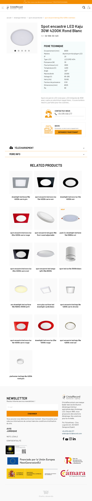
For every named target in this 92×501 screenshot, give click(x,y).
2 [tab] (18, 50)
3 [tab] (22, 50)
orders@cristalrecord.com (72, 433)
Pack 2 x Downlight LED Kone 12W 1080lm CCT (70, 234)
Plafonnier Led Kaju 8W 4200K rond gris (21, 377)
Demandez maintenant (68, 132)
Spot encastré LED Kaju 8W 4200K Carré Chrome (70, 305)
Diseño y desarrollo (46, 494)
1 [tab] (15, 50)
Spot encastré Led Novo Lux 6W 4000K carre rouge (20, 341)
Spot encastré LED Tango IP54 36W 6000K (45, 270)
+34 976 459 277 (63, 113)
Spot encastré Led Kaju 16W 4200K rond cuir (70, 341)
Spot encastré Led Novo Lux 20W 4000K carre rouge (20, 234)
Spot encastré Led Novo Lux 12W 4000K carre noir (45, 198)
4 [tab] (25, 50)
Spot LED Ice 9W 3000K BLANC (70, 269)
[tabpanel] (22, 38)
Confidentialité (14, 441)
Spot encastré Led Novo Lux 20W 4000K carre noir (20, 270)
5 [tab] (29, 50)
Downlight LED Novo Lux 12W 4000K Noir (70, 198)
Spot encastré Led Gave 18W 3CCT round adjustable (45, 234)
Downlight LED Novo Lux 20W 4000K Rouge (45, 341)
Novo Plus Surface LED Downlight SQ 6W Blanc (45, 305)
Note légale (12, 436)
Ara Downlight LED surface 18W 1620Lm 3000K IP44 (21, 305)
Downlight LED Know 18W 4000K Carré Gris (21, 198)
